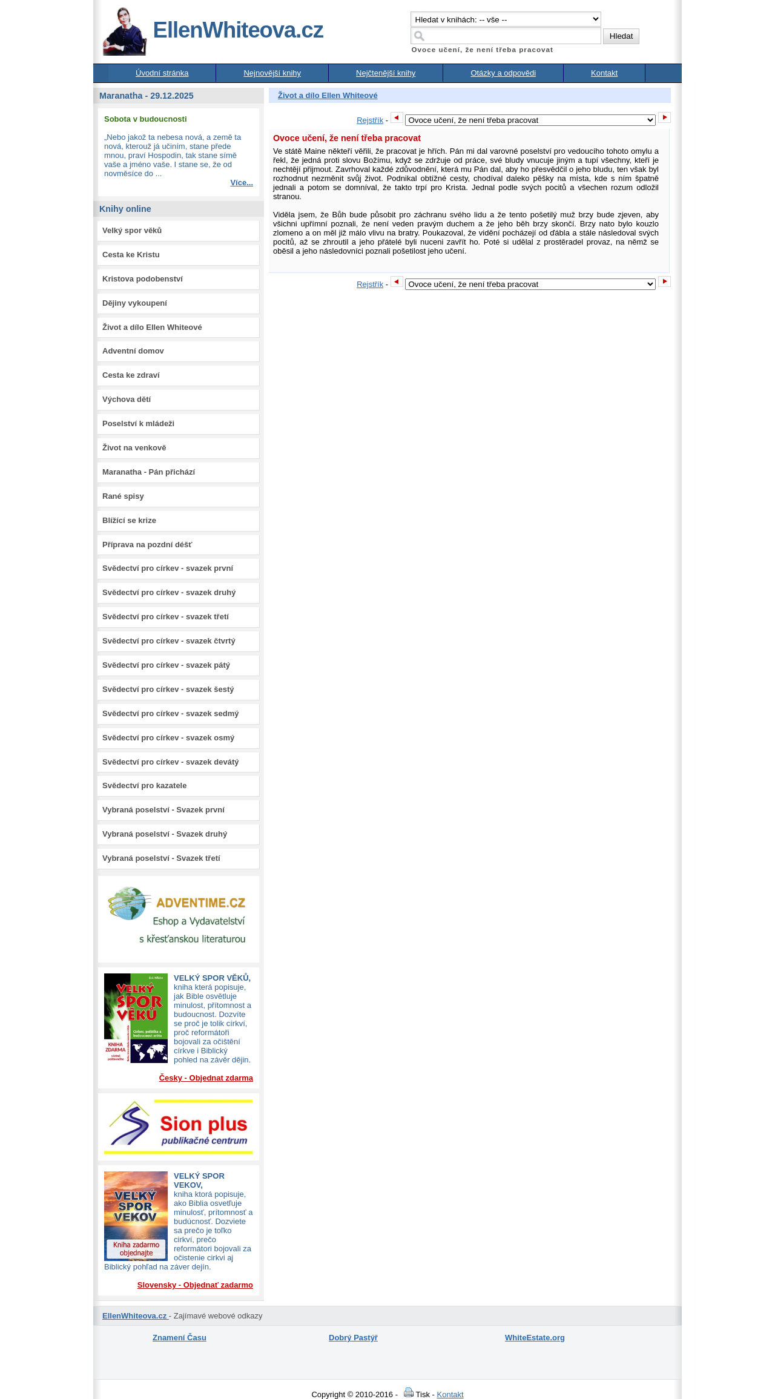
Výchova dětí (126, 399)
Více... (241, 182)
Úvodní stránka (162, 72)
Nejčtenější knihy (385, 72)
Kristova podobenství (142, 278)
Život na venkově (134, 447)
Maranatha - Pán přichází (148, 471)
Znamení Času (179, 1337)
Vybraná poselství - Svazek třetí (161, 858)
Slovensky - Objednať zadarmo (195, 1284)
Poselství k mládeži (138, 423)
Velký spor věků (132, 230)
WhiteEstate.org (535, 1337)
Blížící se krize (129, 520)
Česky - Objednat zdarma (206, 1077)
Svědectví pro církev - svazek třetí (165, 616)
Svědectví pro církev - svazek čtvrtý (169, 640)
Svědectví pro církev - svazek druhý (169, 592)
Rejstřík (370, 120)
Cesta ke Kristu (131, 254)
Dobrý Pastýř (353, 1337)
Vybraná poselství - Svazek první (163, 809)
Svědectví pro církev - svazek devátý (170, 761)
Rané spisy (123, 496)
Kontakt (604, 72)
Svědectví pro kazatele (144, 785)
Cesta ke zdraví (131, 375)
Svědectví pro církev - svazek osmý (168, 737)
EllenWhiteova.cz (212, 30)
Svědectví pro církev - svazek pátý (166, 665)
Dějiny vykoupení (134, 303)
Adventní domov (133, 350)
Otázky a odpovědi (503, 72)
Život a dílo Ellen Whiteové (152, 327)
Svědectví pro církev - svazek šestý (168, 689)
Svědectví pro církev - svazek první (167, 568)
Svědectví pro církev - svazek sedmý (170, 713)
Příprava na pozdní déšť (147, 544)
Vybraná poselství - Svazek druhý (164, 833)
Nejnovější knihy (272, 72)
